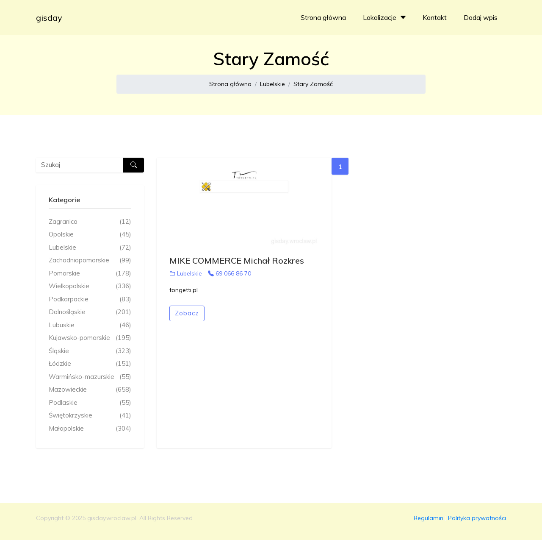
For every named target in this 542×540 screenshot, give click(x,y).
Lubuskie (90, 325)
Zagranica (90, 222)
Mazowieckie (90, 390)
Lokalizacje (385, 17)
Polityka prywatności (477, 518)
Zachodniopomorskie (90, 260)
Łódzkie (90, 364)
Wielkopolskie (90, 286)
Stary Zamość (313, 84)
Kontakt (435, 17)
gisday (49, 17)
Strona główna (323, 17)
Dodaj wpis (481, 17)
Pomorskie (90, 273)
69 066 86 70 (229, 273)
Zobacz (187, 313)
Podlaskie (90, 403)
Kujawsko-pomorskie (90, 338)
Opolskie (90, 234)
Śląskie (90, 351)
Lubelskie (272, 84)
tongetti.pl (183, 290)
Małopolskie (90, 429)
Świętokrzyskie (90, 415)
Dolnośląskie (90, 312)
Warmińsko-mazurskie (90, 377)
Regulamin (428, 518)
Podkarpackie (90, 299)
